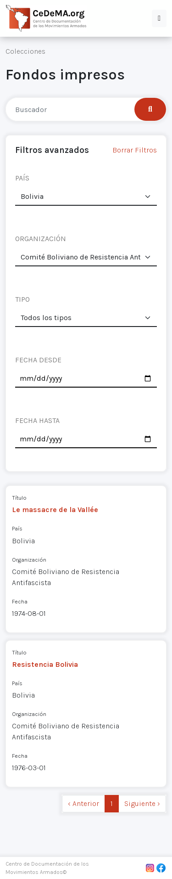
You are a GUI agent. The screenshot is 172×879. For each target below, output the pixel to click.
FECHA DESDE (38, 359)
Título (19, 497)
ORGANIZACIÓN (40, 238)
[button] (159, 18)
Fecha (20, 601)
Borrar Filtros (134, 150)
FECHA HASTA (37, 420)
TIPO (22, 299)
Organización (29, 559)
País (17, 528)
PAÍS (22, 178)
